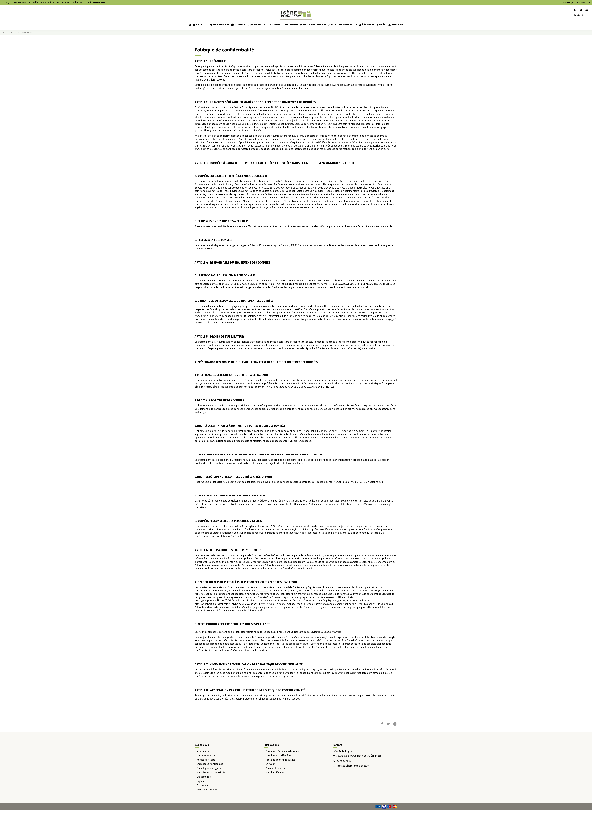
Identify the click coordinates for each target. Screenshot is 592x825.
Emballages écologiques (209, 768)
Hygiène (200, 781)
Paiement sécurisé (276, 768)
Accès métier (203, 751)
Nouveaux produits (206, 789)
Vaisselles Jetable (205, 759)
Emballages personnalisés (210, 772)
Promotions (202, 785)
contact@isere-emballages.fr (352, 765)
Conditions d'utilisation (278, 755)
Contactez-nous (19, 3)
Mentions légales (275, 772)
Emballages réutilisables (209, 764)
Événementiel (203, 776)
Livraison (270, 764)
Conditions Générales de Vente (282, 751)
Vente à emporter (206, 755)
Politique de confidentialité (280, 759)
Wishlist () (568, 3)
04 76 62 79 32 (343, 760)
